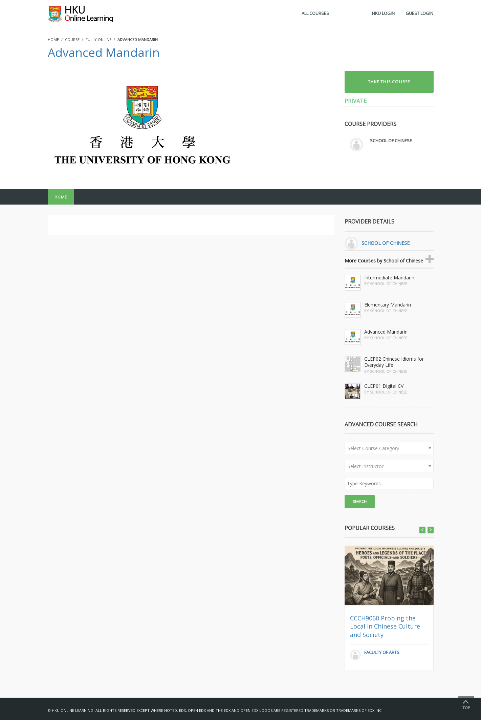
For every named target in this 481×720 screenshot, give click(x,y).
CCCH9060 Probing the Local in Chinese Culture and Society (385, 626)
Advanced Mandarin (104, 52)
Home (60, 196)
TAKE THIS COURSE (389, 82)
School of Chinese (391, 140)
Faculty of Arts (381, 652)
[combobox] (389, 448)
